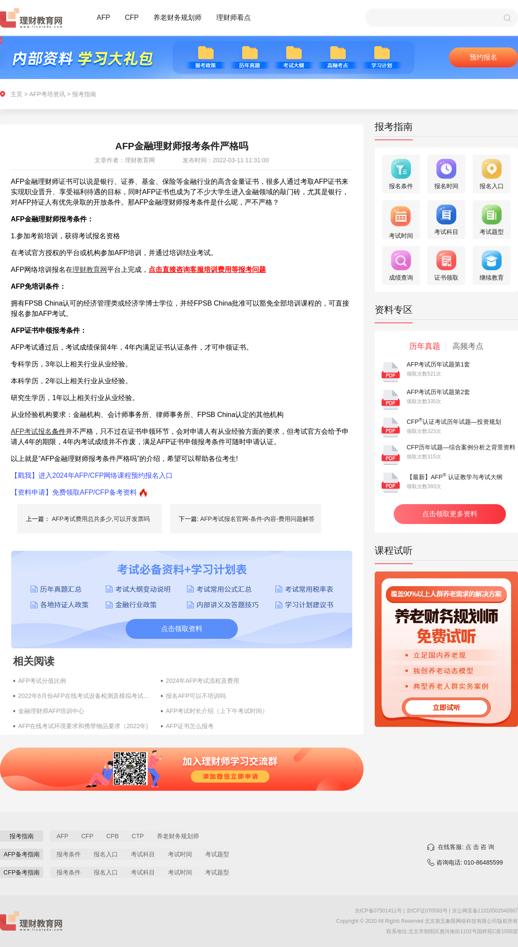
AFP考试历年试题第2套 (438, 391)
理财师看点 (233, 17)
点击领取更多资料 (449, 514)
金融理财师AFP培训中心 (51, 710)
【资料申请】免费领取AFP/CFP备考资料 (74, 492)
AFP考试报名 (31, 431)
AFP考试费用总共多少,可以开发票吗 (101, 518)
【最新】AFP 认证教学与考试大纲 (454, 477)
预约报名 (483, 57)
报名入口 (106, 854)
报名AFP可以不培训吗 (196, 695)
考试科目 (143, 854)
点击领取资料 (181, 628)
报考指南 (84, 94)
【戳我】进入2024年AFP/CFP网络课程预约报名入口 (92, 475)
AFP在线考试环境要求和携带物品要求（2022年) (83, 726)
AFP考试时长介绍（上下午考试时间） (217, 710)
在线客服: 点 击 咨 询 (466, 846)
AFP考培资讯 (47, 94)
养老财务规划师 (177, 17)
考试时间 (180, 854)
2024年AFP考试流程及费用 (202, 680)
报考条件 (69, 854)
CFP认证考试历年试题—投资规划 (454, 421)
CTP (138, 836)
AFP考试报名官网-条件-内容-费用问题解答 (257, 518)
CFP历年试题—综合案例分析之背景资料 (461, 447)
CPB (112, 836)
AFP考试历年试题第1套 (438, 364)
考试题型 (217, 854)
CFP (132, 17)
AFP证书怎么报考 (190, 726)
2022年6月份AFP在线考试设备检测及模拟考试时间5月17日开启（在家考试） (85, 695)
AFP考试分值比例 (42, 680)
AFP (103, 17)
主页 (16, 94)
